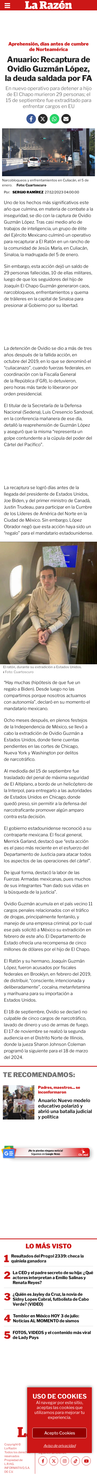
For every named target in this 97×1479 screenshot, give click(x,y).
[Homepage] (48, 5)
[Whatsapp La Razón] (54, 119)
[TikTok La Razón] (75, 1460)
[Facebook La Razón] (31, 119)
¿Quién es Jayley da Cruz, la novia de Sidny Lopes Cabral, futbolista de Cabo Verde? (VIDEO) (51, 1299)
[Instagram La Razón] (64, 1460)
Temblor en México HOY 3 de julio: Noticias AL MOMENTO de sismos (46, 1318)
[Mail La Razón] (66, 119)
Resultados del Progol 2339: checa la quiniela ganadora (47, 1258)
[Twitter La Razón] (43, 119)
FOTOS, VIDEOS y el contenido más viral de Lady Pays (52, 1335)
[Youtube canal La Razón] (86, 1460)
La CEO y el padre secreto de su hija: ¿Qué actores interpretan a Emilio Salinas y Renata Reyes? (53, 1277)
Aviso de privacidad (59, 1445)
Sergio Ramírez (27, 192)
